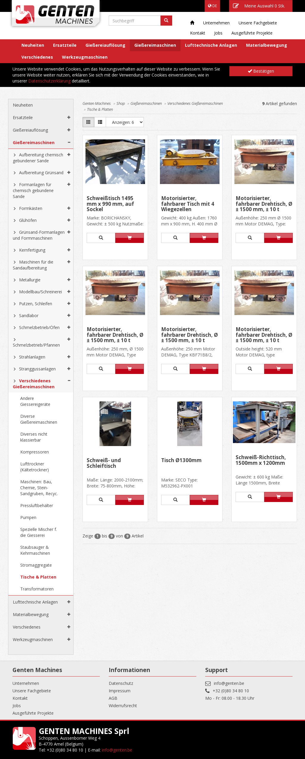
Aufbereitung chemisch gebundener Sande (38, 157)
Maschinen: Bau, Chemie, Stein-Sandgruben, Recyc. (39, 487)
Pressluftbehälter (36, 505)
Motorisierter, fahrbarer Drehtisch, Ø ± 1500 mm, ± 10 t (264, 204)
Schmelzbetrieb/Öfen (39, 327)
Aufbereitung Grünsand (41, 172)
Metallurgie (30, 280)
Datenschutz (121, 683)
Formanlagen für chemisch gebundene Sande (33, 190)
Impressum (119, 690)
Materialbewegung (266, 45)
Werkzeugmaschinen (85, 57)
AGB (113, 698)
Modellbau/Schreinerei (40, 291)
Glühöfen (28, 220)
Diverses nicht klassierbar (33, 437)
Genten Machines (97, 103)
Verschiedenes (37, 57)
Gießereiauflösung (105, 45)
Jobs (218, 33)
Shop (120, 103)
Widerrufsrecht (123, 705)
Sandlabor (28, 315)
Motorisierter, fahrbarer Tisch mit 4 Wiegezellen (187, 204)
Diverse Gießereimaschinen (38, 419)
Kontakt (197, 33)
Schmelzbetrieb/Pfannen (36, 345)
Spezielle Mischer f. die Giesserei (38, 532)
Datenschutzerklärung (49, 81)
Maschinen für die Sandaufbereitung (33, 265)
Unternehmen (216, 23)
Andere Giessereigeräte (35, 401)
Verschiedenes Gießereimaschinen (34, 383)
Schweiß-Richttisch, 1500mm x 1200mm (261, 460)
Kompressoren (34, 452)
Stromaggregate (36, 565)
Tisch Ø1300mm (181, 461)
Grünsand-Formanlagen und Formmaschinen (39, 235)
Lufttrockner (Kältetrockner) (34, 467)
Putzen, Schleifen (35, 303)
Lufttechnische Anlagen (211, 45)
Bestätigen (261, 71)
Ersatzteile (65, 45)
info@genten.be (229, 683)
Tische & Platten (38, 577)
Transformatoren (37, 589)
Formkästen (30, 208)
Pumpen (28, 517)
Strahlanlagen (32, 357)
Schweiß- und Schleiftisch (104, 463)
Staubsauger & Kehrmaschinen (35, 550)
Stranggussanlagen (37, 369)
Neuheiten (32, 45)
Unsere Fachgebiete (258, 23)
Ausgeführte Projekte (252, 33)
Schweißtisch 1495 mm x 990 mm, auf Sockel (110, 204)
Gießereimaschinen (155, 45)
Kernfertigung (32, 250)
